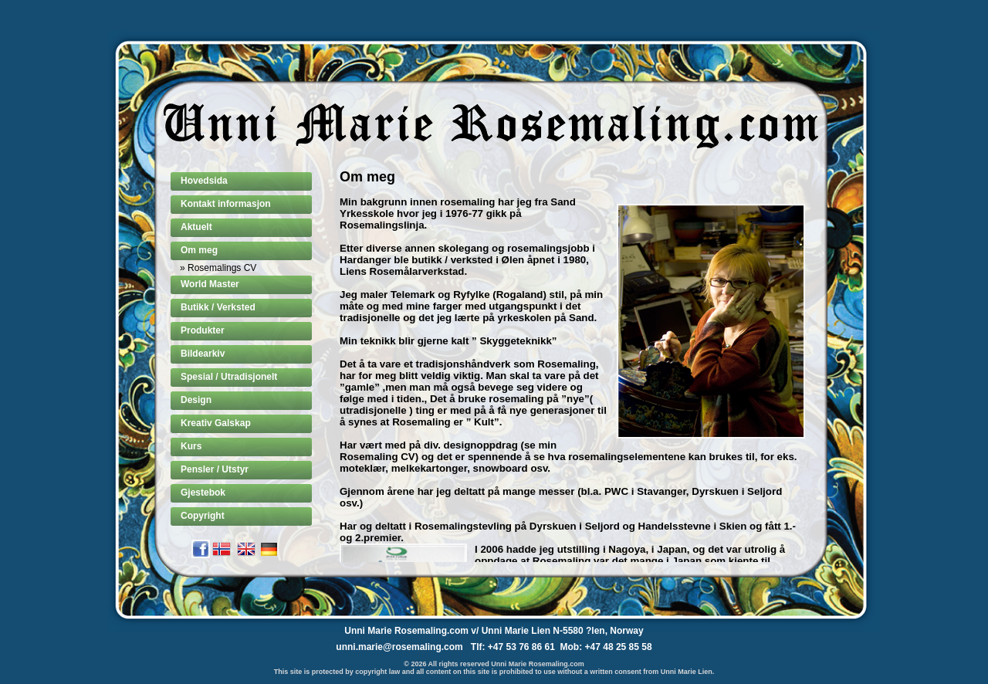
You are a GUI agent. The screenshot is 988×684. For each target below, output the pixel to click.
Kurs (191, 446)
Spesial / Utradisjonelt (229, 376)
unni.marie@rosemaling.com (399, 647)
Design (196, 399)
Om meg (199, 250)
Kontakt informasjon (226, 203)
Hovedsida (204, 180)
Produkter (203, 330)
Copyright (203, 515)
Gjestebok (203, 492)
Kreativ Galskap (216, 423)
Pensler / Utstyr (215, 469)
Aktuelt (196, 227)
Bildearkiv (203, 353)
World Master (210, 284)
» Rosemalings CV (218, 267)
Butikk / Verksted (218, 307)
